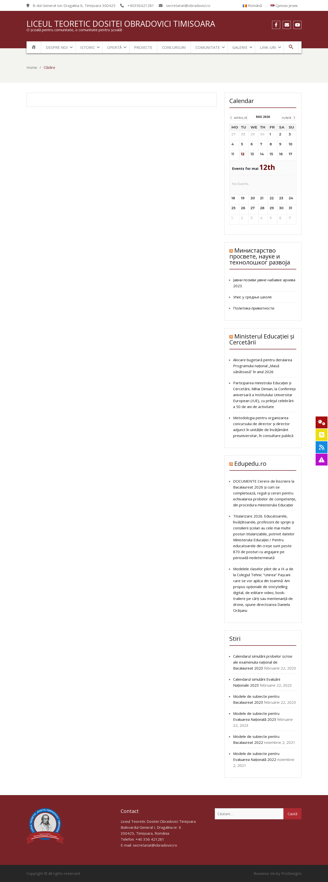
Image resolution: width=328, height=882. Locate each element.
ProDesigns (291, 873)
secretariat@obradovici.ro (155, 845)
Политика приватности (253, 308)
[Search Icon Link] (291, 47)
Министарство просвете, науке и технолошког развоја (259, 256)
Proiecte (143, 47)
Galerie (239, 47)
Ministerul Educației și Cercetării (261, 339)
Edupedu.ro (250, 463)
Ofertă (114, 47)
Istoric (87, 47)
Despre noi (57, 47)
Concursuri (174, 47)
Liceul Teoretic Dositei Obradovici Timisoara (121, 23)
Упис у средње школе (252, 296)
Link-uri (268, 47)
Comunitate (207, 47)
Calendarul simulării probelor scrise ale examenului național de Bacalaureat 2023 (262, 662)
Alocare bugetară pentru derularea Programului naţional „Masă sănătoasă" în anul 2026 (262, 365)
